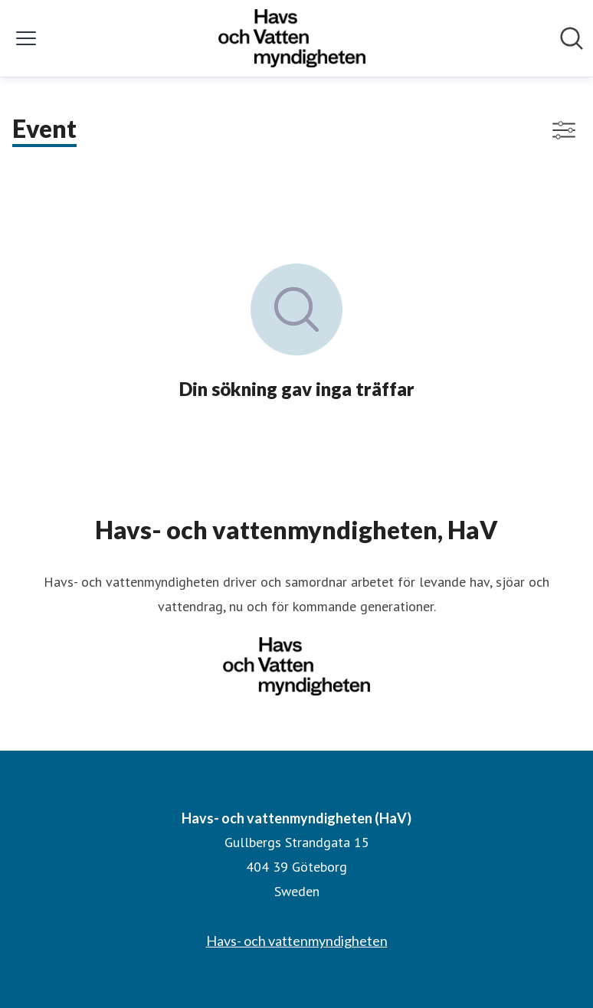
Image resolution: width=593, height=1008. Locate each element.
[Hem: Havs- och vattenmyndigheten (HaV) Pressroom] (291, 38)
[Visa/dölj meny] (26, 38)
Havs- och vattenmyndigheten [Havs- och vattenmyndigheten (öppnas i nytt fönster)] (297, 940)
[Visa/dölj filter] (564, 130)
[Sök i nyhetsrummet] (571, 38)
